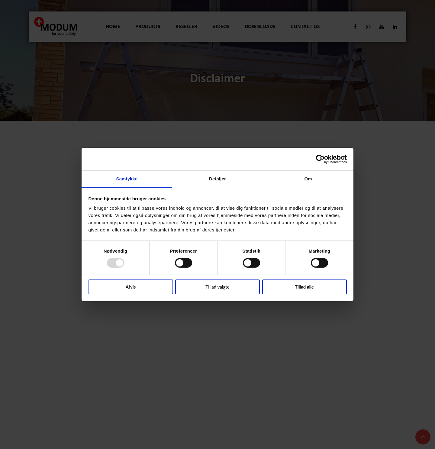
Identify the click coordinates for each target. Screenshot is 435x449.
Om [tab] (308, 178)
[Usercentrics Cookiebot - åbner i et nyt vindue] (320, 158)
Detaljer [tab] (217, 178)
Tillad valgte (217, 286)
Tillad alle (304, 286)
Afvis (131, 286)
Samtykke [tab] (127, 178)
